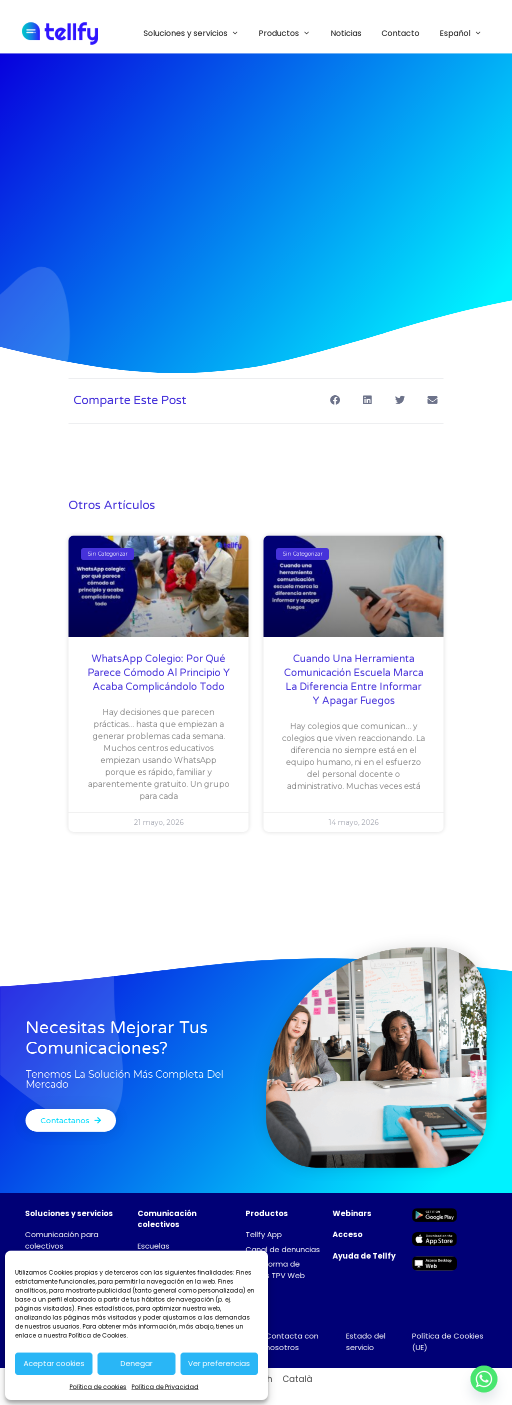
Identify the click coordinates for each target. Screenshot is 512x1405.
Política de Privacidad (165, 1387)
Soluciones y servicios (196, 33)
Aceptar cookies (54, 1363)
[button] (335, 400)
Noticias (346, 33)
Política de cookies (98, 1387)
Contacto (401, 33)
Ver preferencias (219, 1363)
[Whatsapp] (484, 1379)
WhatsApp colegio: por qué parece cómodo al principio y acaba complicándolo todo (159, 673)
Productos (289, 33)
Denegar (136, 1363)
